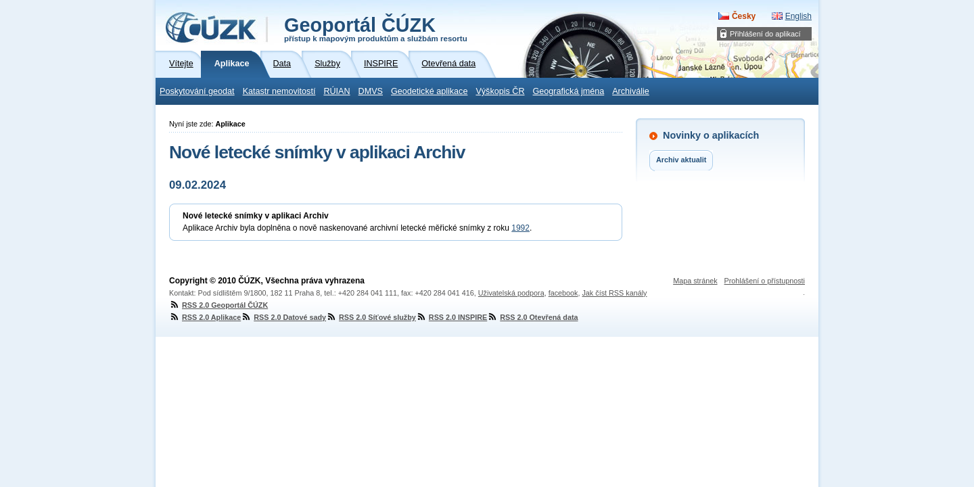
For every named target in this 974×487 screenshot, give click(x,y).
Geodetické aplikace (429, 91)
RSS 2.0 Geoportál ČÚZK (218, 305)
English (798, 16)
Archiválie (630, 91)
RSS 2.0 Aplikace (205, 317)
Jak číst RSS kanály (614, 293)
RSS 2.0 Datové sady (283, 317)
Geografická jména (569, 91)
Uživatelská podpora (511, 293)
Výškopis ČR (500, 91)
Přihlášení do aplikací (765, 34)
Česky (744, 16)
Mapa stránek (695, 281)
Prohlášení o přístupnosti (764, 281)
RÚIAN (336, 91)
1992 (520, 228)
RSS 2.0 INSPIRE (451, 317)
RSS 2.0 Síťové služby (371, 317)
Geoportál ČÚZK (375, 28)
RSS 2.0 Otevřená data (532, 317)
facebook (563, 293)
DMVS (370, 91)
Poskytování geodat (197, 91)
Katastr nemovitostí (279, 91)
